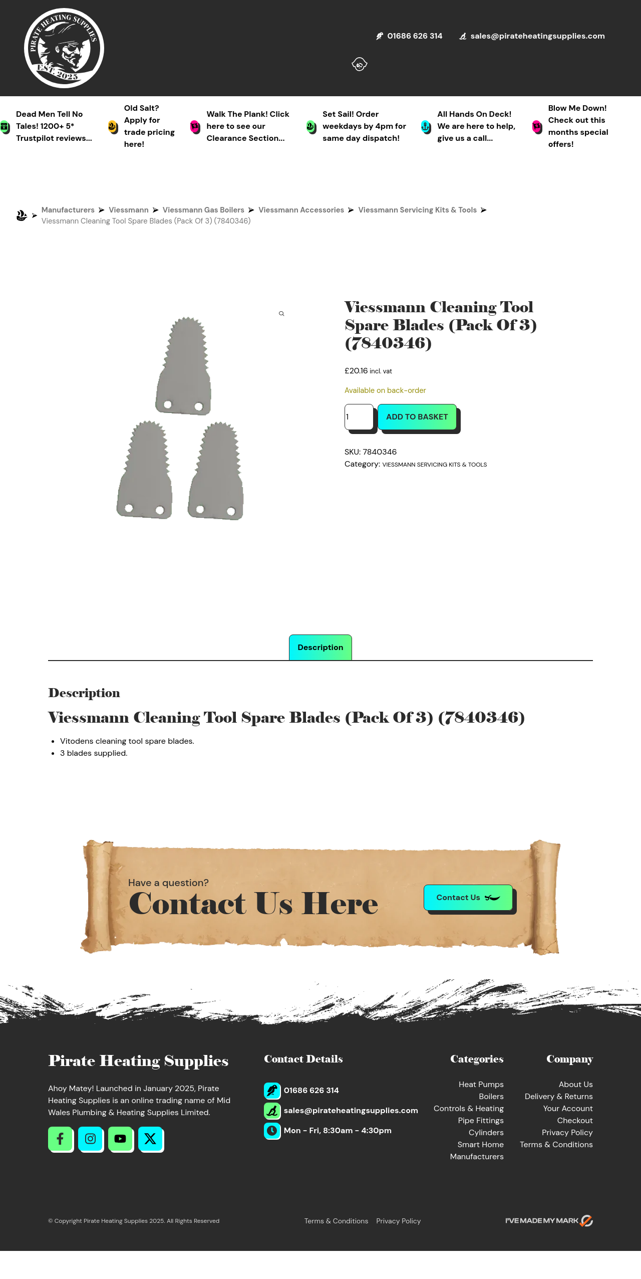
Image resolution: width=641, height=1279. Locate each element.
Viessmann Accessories (301, 210)
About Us (576, 1084)
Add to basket (417, 416)
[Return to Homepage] (64, 48)
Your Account (568, 1108)
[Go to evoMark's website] (549, 1221)
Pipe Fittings (481, 1120)
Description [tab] (320, 648)
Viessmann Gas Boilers (203, 210)
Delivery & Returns (559, 1096)
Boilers (491, 1096)
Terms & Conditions (556, 1144)
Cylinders (486, 1132)
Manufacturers (68, 210)
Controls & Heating (469, 1108)
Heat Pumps (481, 1084)
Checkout (575, 1120)
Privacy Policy (567, 1132)
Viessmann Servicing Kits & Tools (417, 210)
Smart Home (481, 1144)
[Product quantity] (359, 417)
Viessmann (129, 210)
